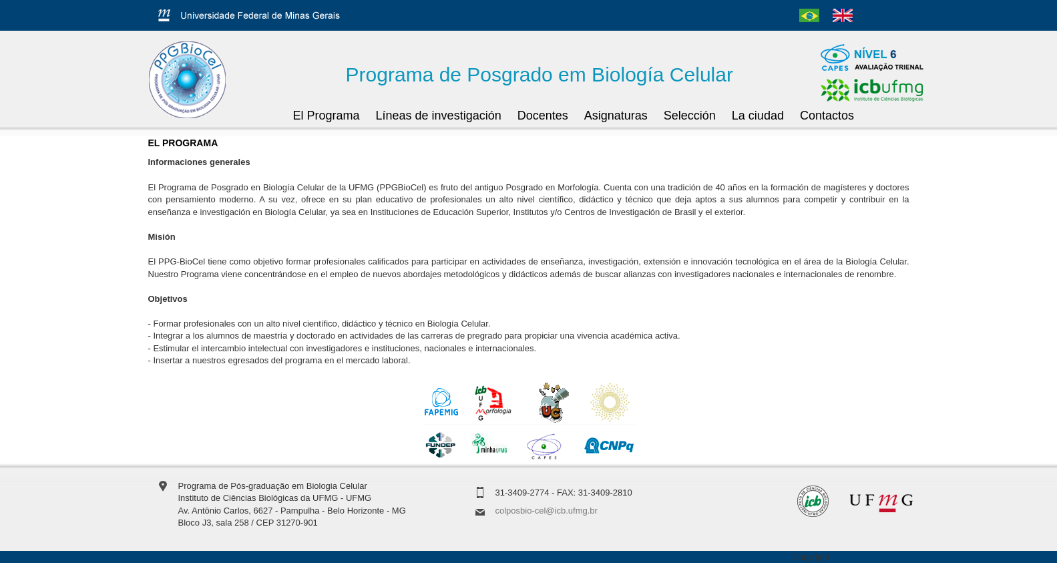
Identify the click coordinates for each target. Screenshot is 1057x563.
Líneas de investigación (438, 115)
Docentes (542, 115)
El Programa (326, 115)
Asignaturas (616, 115)
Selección (690, 115)
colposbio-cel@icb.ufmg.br (546, 511)
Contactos (827, 115)
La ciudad (758, 115)
